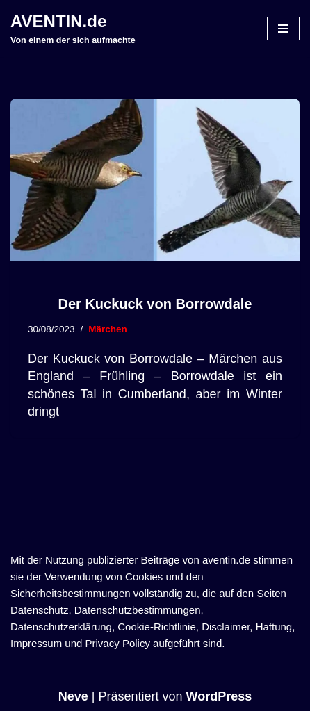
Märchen (107, 329)
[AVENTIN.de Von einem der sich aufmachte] (73, 28)
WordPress (219, 696)
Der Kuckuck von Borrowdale (155, 303)
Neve (73, 696)
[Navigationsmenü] (283, 28)
